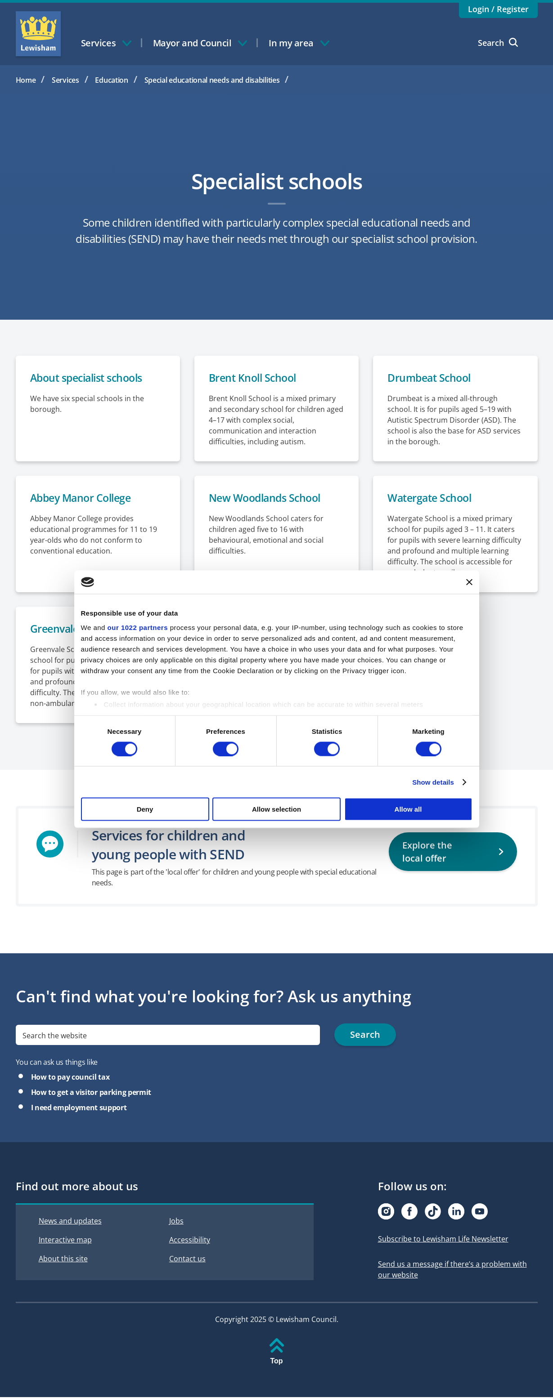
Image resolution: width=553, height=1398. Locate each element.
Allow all (408, 809)
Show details (433, 782)
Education (111, 80)
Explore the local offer (444, 845)
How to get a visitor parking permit (91, 1094)
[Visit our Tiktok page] (433, 1213)
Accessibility (189, 1241)
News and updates (70, 1222)
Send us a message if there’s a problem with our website (452, 1270)
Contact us (187, 1260)
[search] (168, 1036)
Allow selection (276, 809)
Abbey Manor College (83, 498)
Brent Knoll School (255, 378)
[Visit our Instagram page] (386, 1213)
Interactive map (65, 1241)
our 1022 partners (138, 627)
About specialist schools (90, 378)
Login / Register (498, 9)
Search (498, 42)
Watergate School (431, 498)
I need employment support (79, 1109)
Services (65, 80)
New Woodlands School (268, 498)
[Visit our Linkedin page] (456, 1213)
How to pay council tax (70, 1078)
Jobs (176, 1222)
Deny (145, 809)
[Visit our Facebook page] (409, 1213)
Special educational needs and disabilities (212, 80)
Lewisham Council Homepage (38, 33)
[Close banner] (469, 582)
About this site (63, 1260)
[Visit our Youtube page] (480, 1213)
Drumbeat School (431, 378)
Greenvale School (73, 629)
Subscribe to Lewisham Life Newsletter (443, 1240)
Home (26, 80)
